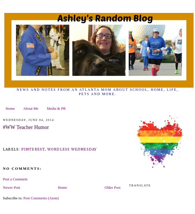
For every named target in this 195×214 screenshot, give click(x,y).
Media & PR (56, 108)
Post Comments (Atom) (41, 198)
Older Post (112, 187)
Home (10, 108)
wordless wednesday (72, 149)
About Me (30, 108)
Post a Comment (15, 179)
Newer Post (11, 187)
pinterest (33, 149)
